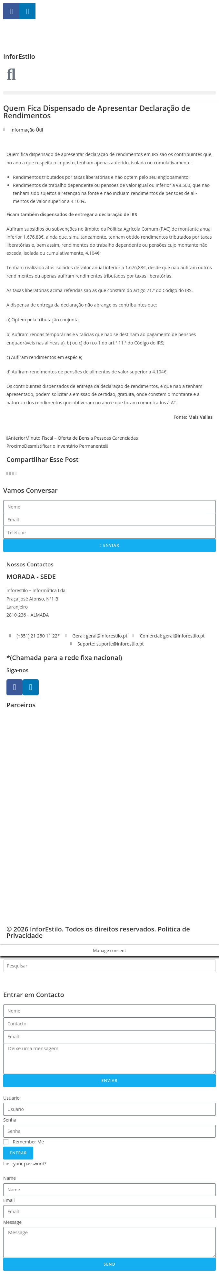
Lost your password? (24, 1163)
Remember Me (23, 1142)
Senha (9, 1120)
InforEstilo (19, 56)
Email (9, 1200)
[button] (109, 93)
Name (9, 1178)
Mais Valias (200, 417)
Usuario (11, 1098)
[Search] (13, 978)
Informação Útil (27, 130)
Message (12, 1222)
